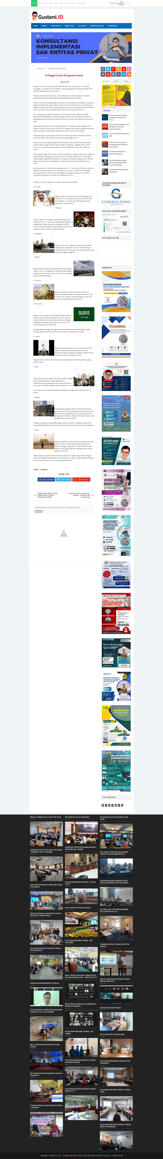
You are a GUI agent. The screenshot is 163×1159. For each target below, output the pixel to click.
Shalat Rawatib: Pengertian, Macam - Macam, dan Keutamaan (79, 495)
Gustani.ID (57, 1155)
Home (34, 3)
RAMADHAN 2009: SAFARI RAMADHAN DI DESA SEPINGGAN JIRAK (48, 495)
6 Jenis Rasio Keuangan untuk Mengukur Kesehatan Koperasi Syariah (119, 126)
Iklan (56, 3)
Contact (49, 3)
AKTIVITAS (82, 26)
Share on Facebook (46, 479)
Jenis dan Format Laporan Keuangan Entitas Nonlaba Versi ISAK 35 (118, 144)
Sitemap (62, 3)
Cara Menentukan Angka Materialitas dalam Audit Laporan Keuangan (118, 162)
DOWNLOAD (112, 26)
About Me (41, 3)
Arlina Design (78, 1155)
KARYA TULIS (69, 26)
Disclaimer (70, 3)
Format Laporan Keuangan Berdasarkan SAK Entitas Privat (118, 117)
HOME (35, 26)
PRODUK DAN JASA (97, 26)
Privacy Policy (81, 3)
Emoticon (39, 511)
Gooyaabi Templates (103, 1155)
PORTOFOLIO (56, 26)
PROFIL (44, 26)
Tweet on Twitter (63, 479)
